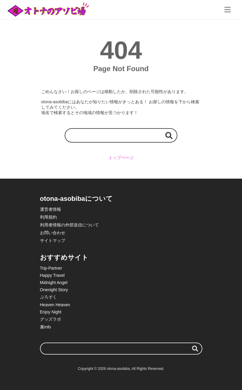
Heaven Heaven (55, 304)
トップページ (121, 157)
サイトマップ (52, 240)
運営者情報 (50, 209)
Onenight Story (54, 289)
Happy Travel (52, 275)
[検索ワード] (121, 135)
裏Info (45, 327)
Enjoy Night (51, 312)
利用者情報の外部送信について (69, 224)
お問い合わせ (52, 232)
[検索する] (169, 135)
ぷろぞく (48, 297)
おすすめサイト (64, 257)
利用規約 (48, 217)
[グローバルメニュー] (227, 9)
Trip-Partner (51, 268)
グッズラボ (50, 319)
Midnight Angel (54, 282)
